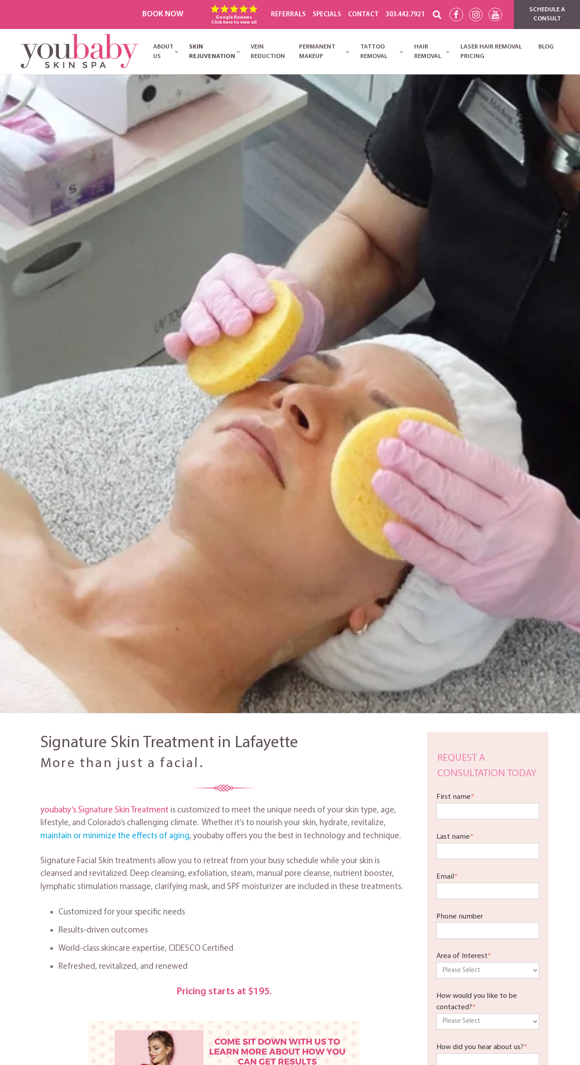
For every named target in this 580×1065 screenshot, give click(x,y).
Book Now (163, 14)
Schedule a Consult (547, 14)
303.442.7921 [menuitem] (405, 14)
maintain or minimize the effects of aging (114, 836)
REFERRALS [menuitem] (288, 14)
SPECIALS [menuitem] (327, 14)
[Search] (437, 15)
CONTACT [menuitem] (363, 14)
